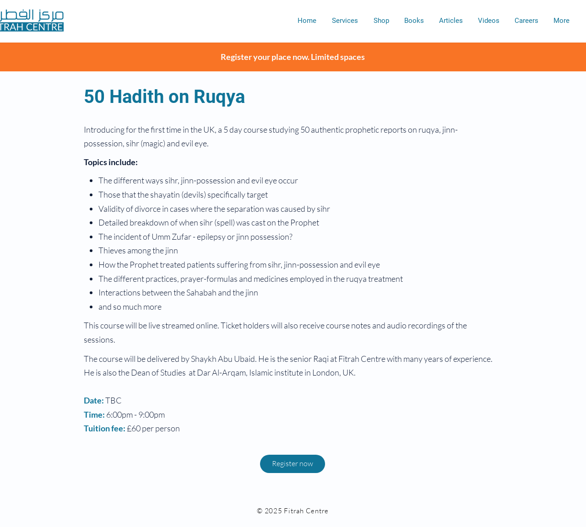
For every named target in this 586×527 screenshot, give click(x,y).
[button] (345, 20)
